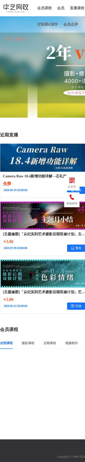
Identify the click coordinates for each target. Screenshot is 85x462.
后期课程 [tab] (50, 343)
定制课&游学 (47, 24)
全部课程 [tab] (6, 343)
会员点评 (70, 24)
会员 (60, 8)
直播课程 (77, 8)
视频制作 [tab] (71, 343)
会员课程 (44, 8)
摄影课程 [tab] (28, 343)
